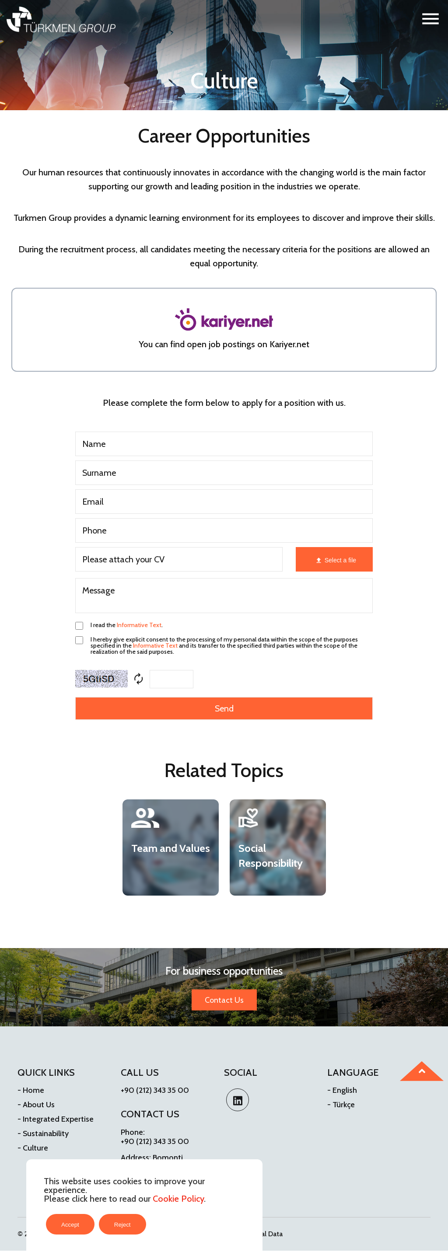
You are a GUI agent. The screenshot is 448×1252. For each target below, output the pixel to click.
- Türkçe (341, 1105)
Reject (122, 1224)
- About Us (36, 1105)
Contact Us (224, 999)
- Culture (33, 1148)
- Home (31, 1090)
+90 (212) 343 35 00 (155, 1090)
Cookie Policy (178, 1198)
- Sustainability (43, 1133)
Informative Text (139, 625)
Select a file (340, 560)
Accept (70, 1224)
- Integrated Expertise (56, 1119)
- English (342, 1090)
